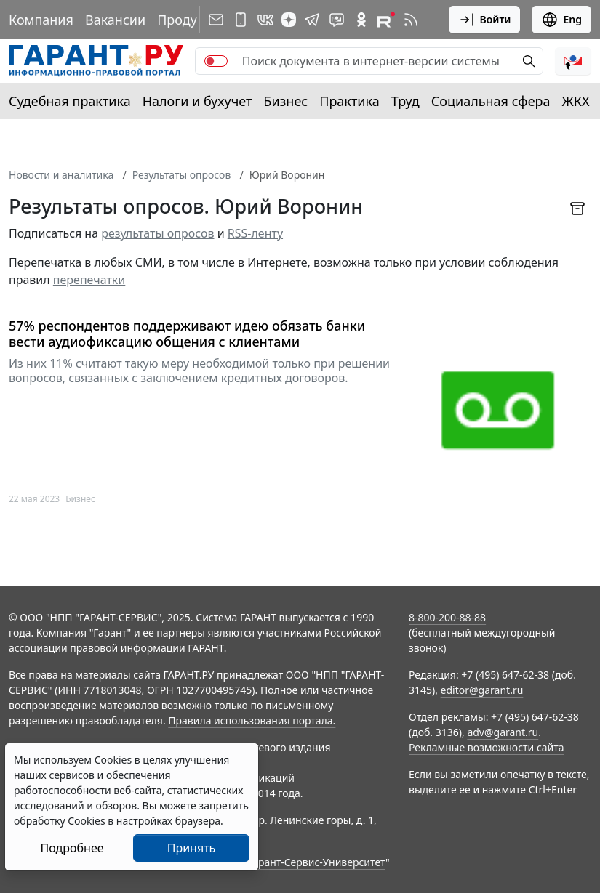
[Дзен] (288, 19)
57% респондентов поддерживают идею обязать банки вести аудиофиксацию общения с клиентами (187, 334)
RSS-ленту (255, 233)
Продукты (188, 19)
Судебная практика (70, 101)
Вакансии (115, 19)
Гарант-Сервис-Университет (316, 862)
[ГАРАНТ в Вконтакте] (265, 19)
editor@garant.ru (482, 690)
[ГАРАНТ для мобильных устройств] (240, 19)
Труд (405, 101)
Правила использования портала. (251, 720)
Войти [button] (484, 19)
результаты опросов (157, 233)
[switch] (216, 61)
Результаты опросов (181, 175)
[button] (573, 61)
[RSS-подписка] (411, 19)
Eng (561, 19)
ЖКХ (576, 101)
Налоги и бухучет (197, 101)
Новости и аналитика (61, 175)
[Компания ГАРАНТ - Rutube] (386, 19)
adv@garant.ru (502, 732)
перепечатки (89, 280)
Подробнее (71, 848)
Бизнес (285, 101)
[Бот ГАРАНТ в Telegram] (336, 19)
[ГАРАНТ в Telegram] (312, 19)
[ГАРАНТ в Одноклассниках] (361, 19)
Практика (349, 101)
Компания (41, 19)
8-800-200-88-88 (447, 617)
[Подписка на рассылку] (216, 19)
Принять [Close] (191, 848)
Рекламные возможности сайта (486, 747)
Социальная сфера (491, 101)
